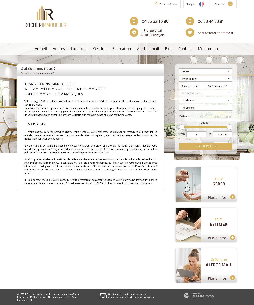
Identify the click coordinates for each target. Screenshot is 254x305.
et (209, 134)
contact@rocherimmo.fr (215, 32)
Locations (79, 48)
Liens (67, 297)
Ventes (59, 48)
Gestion (99, 48)
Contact (185, 48)
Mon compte (208, 48)
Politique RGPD (24, 299)
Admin (75, 297)
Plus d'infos (221, 196)
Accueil (41, 48)
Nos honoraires (55, 297)
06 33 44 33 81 (211, 21)
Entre (182, 134)
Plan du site (22, 297)
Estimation (121, 48)
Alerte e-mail (148, 48)
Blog (168, 48)
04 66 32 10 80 (155, 21)
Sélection (220, 4)
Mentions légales (38, 297)
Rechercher (205, 146)
